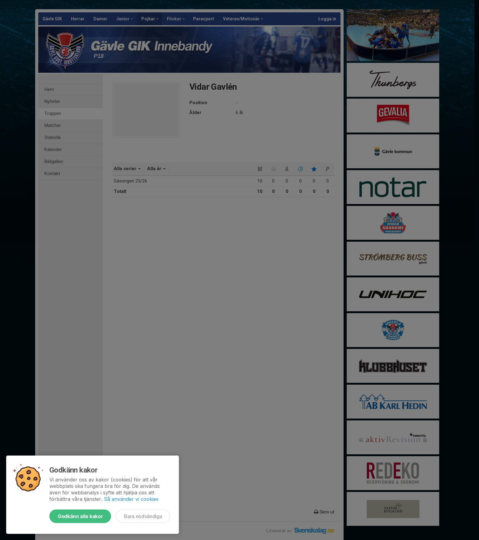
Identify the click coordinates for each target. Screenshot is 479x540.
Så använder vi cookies (131, 499)
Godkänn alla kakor (80, 516)
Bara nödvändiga (143, 516)
